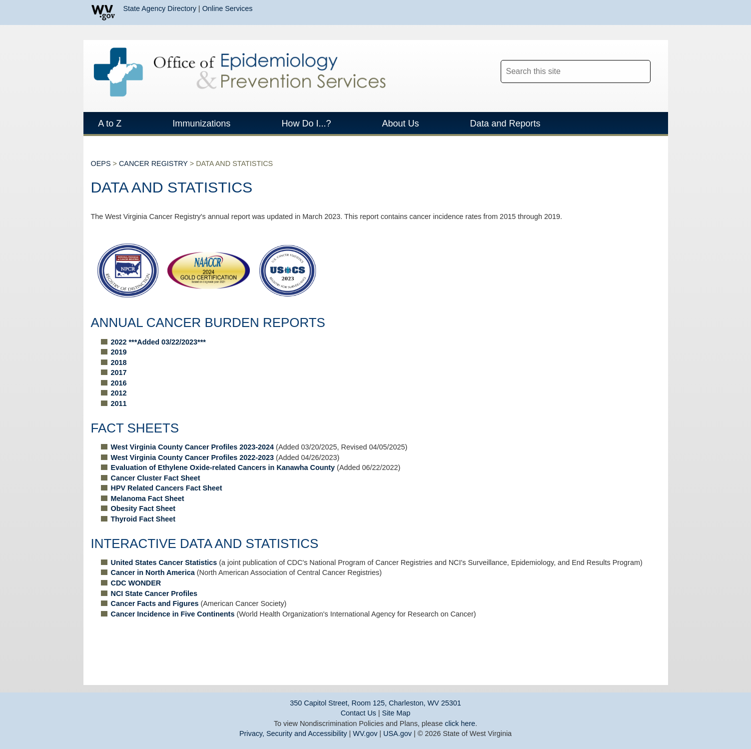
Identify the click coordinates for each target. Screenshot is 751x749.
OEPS (101, 178)
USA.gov (397, 734)
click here (460, 724)
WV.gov (365, 734)
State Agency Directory (159, 8)
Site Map (396, 713)
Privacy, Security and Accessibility (293, 734)
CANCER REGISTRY (153, 178)
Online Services (227, 8)
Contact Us (358, 713)
